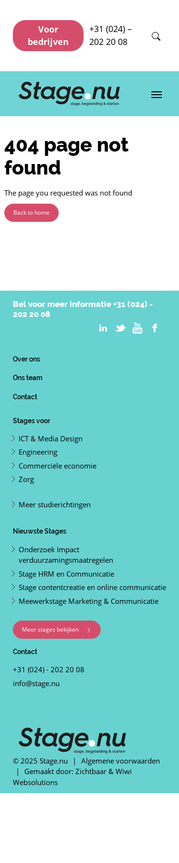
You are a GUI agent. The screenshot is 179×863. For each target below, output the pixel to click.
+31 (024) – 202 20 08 (110, 35)
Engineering (38, 452)
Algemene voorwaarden (120, 760)
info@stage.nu (36, 683)
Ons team (27, 377)
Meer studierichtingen (55, 504)
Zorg (26, 479)
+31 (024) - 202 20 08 (48, 669)
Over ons (26, 359)
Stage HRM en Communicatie (66, 574)
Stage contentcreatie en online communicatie (92, 587)
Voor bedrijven (48, 35)
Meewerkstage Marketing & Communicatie (88, 601)
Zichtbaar (90, 771)
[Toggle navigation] (156, 93)
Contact (25, 397)
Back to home (31, 212)
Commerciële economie (57, 465)
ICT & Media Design (51, 438)
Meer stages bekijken (57, 629)
